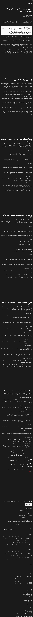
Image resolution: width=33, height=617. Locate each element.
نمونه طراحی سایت (17, 578)
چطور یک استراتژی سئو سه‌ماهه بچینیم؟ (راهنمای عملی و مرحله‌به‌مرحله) (18, 538)
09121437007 (21, 515)
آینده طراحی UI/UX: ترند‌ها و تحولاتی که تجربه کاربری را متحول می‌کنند (19, 33)
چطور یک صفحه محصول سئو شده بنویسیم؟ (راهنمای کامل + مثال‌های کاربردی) (17, 544)
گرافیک (31, 570)
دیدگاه (30, 471)
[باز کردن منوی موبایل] (32, 0)
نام (31, 484)
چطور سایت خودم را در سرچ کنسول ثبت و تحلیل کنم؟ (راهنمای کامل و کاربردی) (17, 536)
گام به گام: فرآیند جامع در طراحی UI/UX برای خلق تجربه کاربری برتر (19, 29)
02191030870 (24, 517)
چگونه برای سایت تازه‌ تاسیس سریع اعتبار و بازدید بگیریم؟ (21, 540)
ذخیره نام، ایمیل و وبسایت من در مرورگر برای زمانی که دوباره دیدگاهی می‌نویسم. (17, 501)
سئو (31, 566)
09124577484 (29, 583)
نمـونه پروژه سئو (18, 581)
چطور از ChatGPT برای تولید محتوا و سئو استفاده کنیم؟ (22, 542)
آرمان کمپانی (23, 613)
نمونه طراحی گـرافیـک (17, 583)
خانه (31, 3)
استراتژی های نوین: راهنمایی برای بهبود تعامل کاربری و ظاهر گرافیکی (19, 32)
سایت (29, 3)
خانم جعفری (18, 13)
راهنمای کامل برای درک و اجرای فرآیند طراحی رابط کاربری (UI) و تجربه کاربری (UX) (16, 28)
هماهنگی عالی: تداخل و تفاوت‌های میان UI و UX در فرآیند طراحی (20, 31)
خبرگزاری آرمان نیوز (24, 616)
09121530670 (23, 510)
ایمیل (31, 489)
